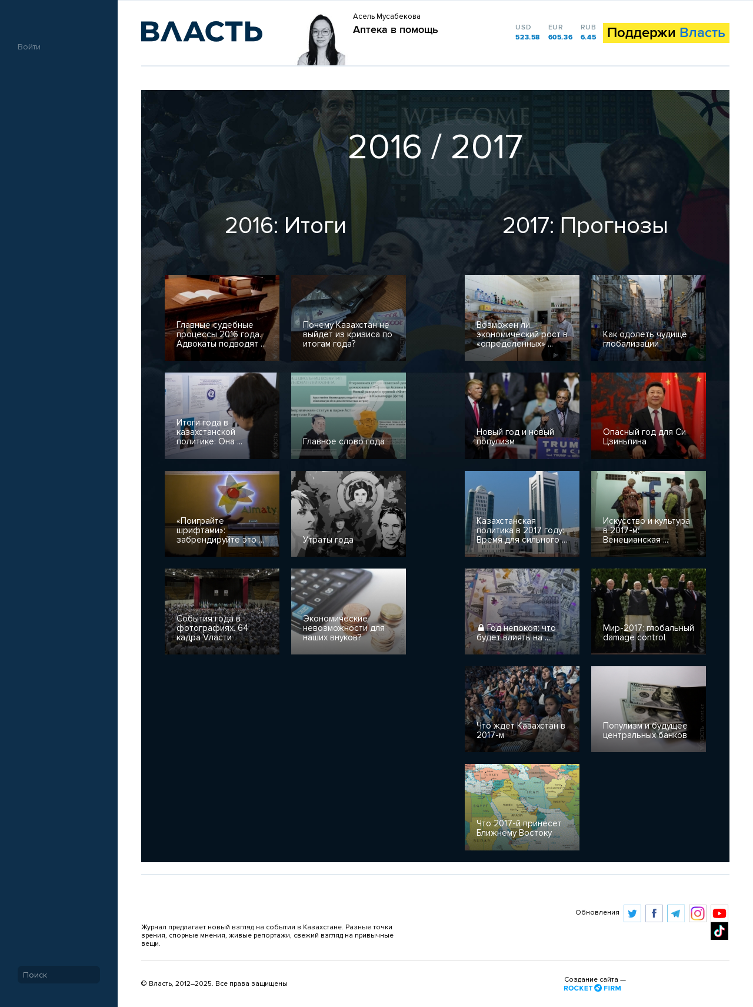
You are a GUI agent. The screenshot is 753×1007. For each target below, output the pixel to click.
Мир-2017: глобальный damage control (648, 633)
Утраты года (328, 540)
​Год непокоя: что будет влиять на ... (516, 633)
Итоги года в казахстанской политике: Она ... (209, 432)
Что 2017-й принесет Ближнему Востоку (519, 828)
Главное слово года (344, 441)
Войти (29, 47)
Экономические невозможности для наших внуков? (344, 628)
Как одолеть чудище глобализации (645, 339)
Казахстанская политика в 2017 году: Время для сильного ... (522, 530)
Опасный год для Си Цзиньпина (644, 437)
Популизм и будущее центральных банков (645, 731)
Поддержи (666, 33)
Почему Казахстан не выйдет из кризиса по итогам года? (347, 334)
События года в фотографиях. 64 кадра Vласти (212, 628)
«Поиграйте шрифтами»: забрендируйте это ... (220, 530)
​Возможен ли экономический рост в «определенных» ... (522, 334)
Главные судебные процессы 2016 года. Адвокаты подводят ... (221, 334)
